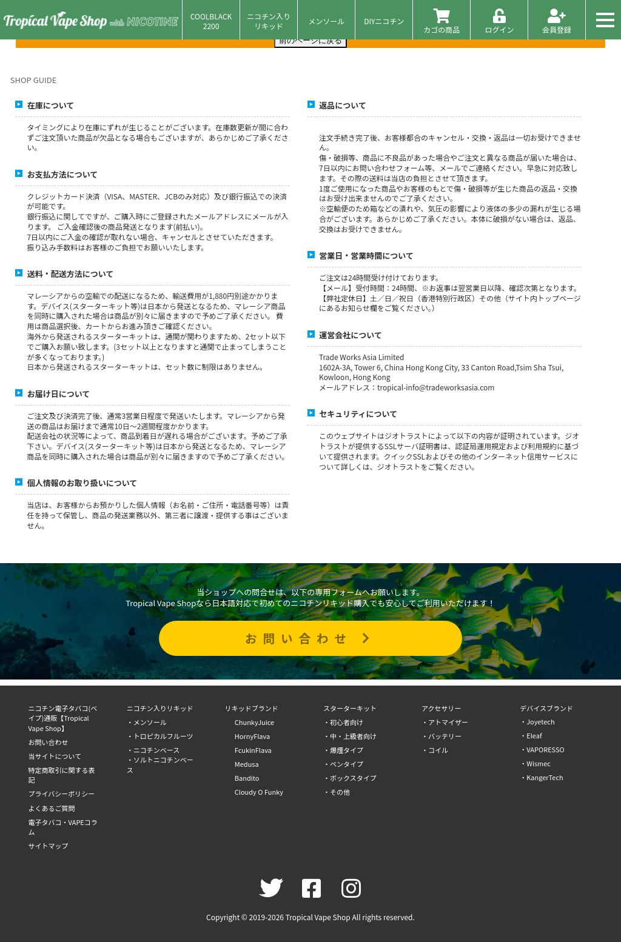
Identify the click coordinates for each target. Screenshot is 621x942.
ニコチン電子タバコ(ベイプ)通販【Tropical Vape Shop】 (63, 718)
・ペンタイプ (343, 764)
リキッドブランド (251, 708)
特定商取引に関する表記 (62, 775)
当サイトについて (55, 756)
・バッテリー (441, 736)
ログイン (499, 21)
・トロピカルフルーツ (160, 736)
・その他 (336, 792)
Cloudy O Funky (259, 792)
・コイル (434, 750)
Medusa (247, 764)
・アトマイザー (444, 722)
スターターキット (350, 708)
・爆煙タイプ (343, 750)
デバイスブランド (546, 708)
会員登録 (556, 21)
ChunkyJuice (254, 722)
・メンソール (147, 722)
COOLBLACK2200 (211, 20)
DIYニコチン (384, 21)
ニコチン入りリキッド (268, 20)
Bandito (247, 778)
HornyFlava (252, 736)
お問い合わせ (310, 638)
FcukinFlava (253, 750)
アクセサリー (441, 708)
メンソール (326, 21)
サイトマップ (49, 845)
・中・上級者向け (350, 736)
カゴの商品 (441, 21)
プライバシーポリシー (62, 793)
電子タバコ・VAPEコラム (63, 827)
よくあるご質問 (52, 808)
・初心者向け (343, 722)
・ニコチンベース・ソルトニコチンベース (160, 760)
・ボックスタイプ (350, 778)
